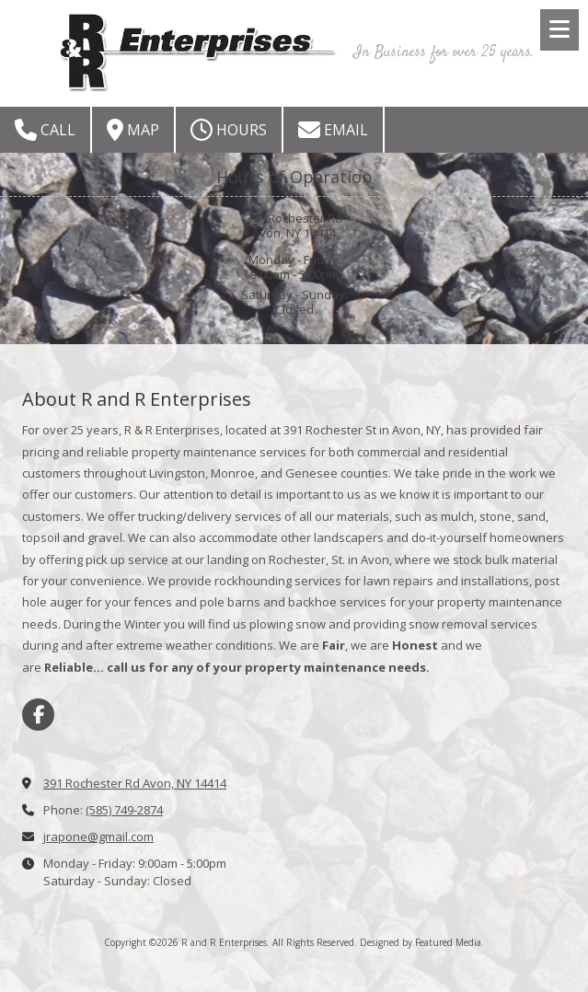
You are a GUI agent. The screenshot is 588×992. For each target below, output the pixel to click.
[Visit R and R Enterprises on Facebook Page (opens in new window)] (38, 714)
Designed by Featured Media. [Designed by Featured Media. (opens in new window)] (422, 942)
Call (45, 130)
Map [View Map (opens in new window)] (133, 130)
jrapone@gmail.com (98, 836)
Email (333, 130)
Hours (228, 130)
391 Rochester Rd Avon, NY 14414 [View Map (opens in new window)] (134, 783)
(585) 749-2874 (124, 810)
